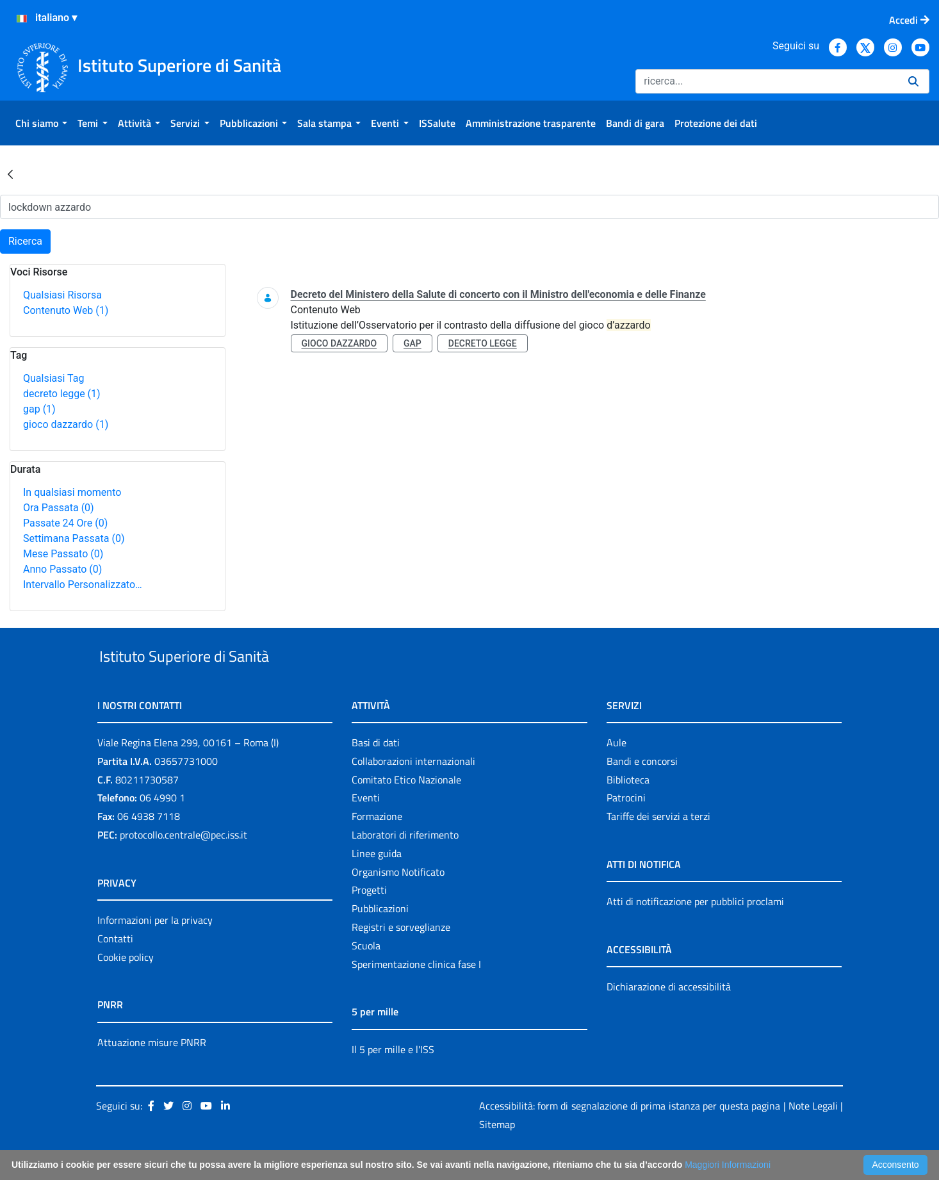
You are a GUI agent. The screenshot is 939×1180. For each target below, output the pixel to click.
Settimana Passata (73, 538)
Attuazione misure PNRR (151, 1071)
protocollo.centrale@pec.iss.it (183, 864)
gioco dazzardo (65, 424)
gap (39, 409)
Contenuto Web (65, 310)
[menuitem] (41, 123)
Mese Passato (63, 554)
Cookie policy (125, 986)
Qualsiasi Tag (53, 378)
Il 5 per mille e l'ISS (393, 1078)
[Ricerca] (766, 81)
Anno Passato (62, 569)
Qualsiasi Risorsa (62, 295)
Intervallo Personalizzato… (82, 584)
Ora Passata (58, 508)
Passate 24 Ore (65, 523)
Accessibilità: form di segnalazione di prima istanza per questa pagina (629, 1135)
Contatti (115, 968)
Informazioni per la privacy (155, 949)
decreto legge (62, 394)
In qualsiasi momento (72, 492)
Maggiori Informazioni (728, 1165)
